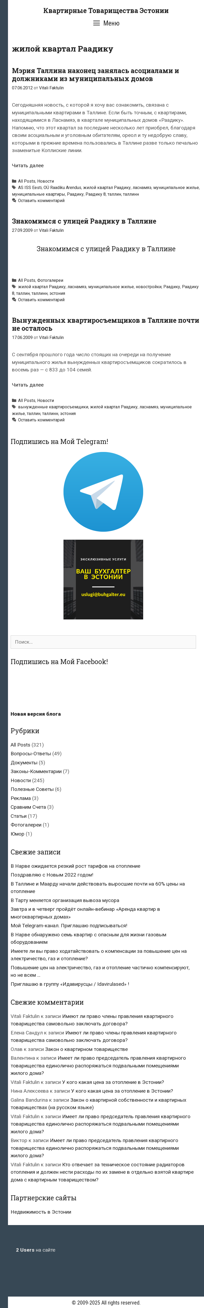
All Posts (26, 181)
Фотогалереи (50, 280)
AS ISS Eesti (30, 187)
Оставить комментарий (41, 200)
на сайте (35, 1250)
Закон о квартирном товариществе (86, 1049)
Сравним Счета (28, 807)
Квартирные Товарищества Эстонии (106, 10)
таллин (114, 194)
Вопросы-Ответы (31, 754)
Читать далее (28, 165)
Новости (45, 181)
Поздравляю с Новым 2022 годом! (52, 875)
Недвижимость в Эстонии (41, 1212)
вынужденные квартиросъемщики (53, 406)
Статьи (19, 816)
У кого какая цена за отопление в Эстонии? (113, 1082)
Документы (24, 763)
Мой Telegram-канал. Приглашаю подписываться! (69, 926)
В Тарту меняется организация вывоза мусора (65, 900)
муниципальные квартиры (38, 194)
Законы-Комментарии (36, 771)
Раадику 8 (96, 194)
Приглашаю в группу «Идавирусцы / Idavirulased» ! (70, 984)
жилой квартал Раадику (107, 187)
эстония (57, 293)
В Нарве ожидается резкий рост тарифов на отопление (75, 866)
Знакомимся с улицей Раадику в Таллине (84, 221)
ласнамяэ (142, 187)
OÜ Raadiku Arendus (62, 187)
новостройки (149, 286)
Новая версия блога (36, 714)
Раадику (75, 194)
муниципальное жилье (176, 187)
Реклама (21, 798)
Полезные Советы (32, 789)
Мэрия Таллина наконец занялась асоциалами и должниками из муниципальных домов (95, 74)
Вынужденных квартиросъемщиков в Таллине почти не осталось (105, 324)
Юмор (17, 834)
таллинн (131, 194)
